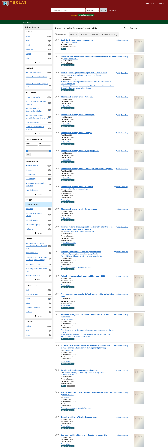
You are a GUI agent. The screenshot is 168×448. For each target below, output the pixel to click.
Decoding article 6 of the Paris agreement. (79, 417)
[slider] (27, 151)
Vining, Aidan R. (100, 372)
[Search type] (92, 10)
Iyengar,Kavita (93, 254)
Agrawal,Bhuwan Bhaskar (70, 256)
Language (161, 3)
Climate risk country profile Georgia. (76, 133)
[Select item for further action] (56, 40)
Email (73, 34)
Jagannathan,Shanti (70, 189)
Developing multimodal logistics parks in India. (81, 251)
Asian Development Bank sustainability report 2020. (83, 276)
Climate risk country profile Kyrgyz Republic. (80, 151)
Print (95, 34)
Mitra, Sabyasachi (69, 254)
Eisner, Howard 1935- (70, 59)
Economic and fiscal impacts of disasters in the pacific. (84, 435)
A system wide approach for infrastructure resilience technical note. (87, 295)
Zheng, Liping (68, 350)
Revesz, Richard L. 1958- (87, 232)
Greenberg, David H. (87, 372)
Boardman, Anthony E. (71, 372)
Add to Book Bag (109, 34)
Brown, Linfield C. (94, 75)
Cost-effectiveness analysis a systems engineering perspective (87, 56)
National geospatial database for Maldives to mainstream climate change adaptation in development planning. (85, 346)
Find (103, 10)
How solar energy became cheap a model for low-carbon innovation (85, 315)
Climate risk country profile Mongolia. (77, 187)
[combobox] (68, 10)
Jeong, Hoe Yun (81, 254)
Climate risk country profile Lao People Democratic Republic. (87, 168)
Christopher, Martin (70, 42)
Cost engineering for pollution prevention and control (84, 73)
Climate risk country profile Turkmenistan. (79, 209)
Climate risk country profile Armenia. (77, 97)
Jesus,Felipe (67, 397)
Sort (125, 28)
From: (28, 144)
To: (40, 144)
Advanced (112, 10)
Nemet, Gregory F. (69, 319)
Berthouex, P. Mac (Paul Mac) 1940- (75, 75)
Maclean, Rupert (83, 189)
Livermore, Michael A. (70, 232)
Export (84, 34)
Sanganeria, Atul (96, 256)
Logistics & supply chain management (77, 40)
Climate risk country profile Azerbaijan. (77, 115)
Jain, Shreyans (85, 256)
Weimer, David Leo (67, 375)
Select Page (61, 34)
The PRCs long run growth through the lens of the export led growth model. (86, 393)
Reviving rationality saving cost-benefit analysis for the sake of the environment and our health (87, 228)
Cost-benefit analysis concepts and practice (79, 370)
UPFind (7, 2)
